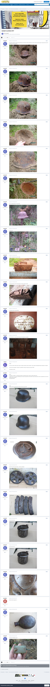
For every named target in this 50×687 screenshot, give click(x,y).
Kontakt (29, 680)
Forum (12, 5)
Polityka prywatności (24, 680)
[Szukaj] (38, 4)
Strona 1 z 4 (13, 37)
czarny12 (7, 33)
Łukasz (5, 361)
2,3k (5, 369)
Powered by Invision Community (25, 682)
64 (5, 380)
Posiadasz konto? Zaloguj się (38, 1)
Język (17, 680)
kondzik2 (5, 598)
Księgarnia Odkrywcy (22, 4)
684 (5, 48)
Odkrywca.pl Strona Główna (5, 4)
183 (5, 605)
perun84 (5, 372)
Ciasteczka (32, 680)
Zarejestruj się (46, 1)
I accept (46, 685)
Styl (20, 680)
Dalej (7, 37)
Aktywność (16, 4)
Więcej (28, 4)
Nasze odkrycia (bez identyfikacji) (15, 34)
